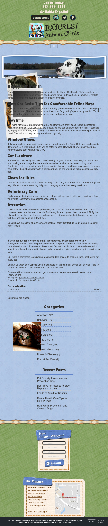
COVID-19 (43, 329)
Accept (91, 521)
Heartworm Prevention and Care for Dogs (52, 407)
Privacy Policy (101, 521)
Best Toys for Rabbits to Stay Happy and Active (53, 387)
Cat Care (42, 325)
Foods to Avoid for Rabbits (52, 393)
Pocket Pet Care (46, 359)
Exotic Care (43, 339)
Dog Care (42, 334)
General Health (45, 349)
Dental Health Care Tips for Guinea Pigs (52, 400)
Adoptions (42, 315)
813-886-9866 (35, 496)
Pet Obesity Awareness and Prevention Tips (52, 379)
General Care (44, 344)
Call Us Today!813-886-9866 (54, 4)
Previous (13, 289)
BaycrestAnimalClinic (29, 280)
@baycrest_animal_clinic (31, 277)
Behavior (42, 320)
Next (98, 289)
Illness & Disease (47, 354)
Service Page (89, 265)
